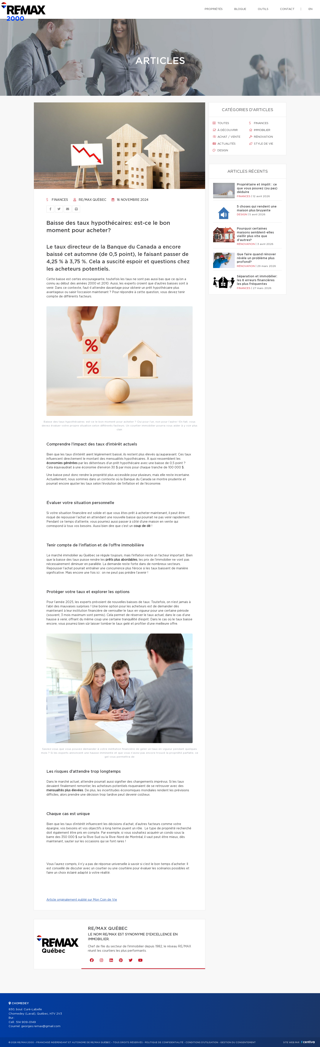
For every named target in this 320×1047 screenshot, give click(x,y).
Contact (287, 9)
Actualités (224, 143)
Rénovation (261, 136)
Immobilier (259, 130)
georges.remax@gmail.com (40, 1026)
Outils (263, 9)
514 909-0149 (26, 1022)
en (310, 9)
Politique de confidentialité (164, 1042)
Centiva (308, 1042)
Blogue (240, 9)
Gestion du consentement (238, 1042)
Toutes (221, 123)
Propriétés (214, 9)
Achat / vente (226, 136)
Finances (57, 199)
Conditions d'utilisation (201, 1042)
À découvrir (225, 130)
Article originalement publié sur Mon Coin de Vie (81, 899)
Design (220, 150)
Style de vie (261, 143)
